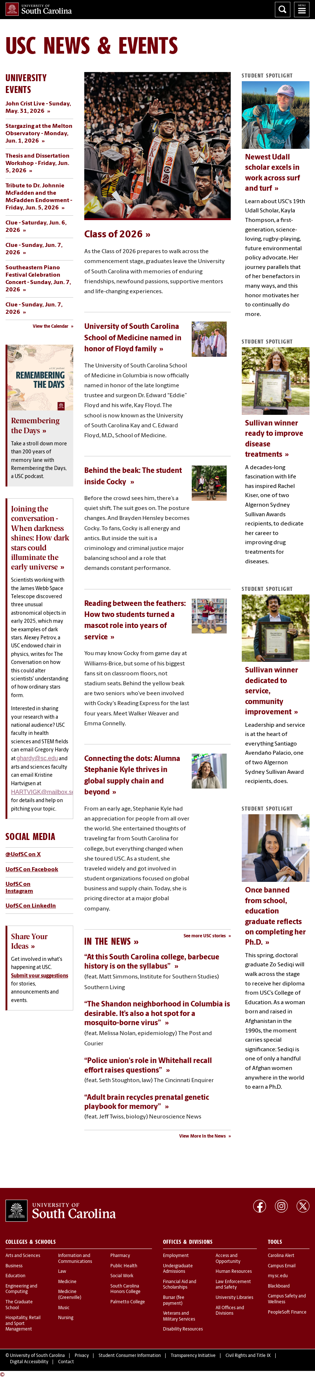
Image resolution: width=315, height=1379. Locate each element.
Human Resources (234, 1272)
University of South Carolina (37, 1356)
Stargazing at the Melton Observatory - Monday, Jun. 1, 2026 (39, 133)
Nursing (65, 1318)
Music (64, 1308)
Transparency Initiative (193, 1356)
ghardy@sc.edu (37, 758)
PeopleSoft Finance (287, 1312)
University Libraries (234, 1298)
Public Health (123, 1266)
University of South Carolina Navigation (301, 9)
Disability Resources (183, 1329)
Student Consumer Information (130, 1356)
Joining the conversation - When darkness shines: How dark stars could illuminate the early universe (40, 537)
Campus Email (281, 1266)
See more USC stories (205, 936)
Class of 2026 (113, 235)
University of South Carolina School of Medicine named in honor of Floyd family (132, 338)
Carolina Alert (281, 1256)
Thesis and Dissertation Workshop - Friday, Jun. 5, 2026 (38, 163)
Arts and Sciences (23, 1256)
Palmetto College (127, 1302)
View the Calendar (50, 326)
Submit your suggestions (39, 976)
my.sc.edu (278, 1276)
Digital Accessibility (29, 1362)
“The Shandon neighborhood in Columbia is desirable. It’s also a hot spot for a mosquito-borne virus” (157, 1014)
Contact (66, 1362)
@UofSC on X (23, 855)
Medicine (67, 1282)
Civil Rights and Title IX (248, 1356)
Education (15, 1276)
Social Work (121, 1276)
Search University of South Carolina (282, 9)
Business (14, 1266)
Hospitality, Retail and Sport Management (23, 1324)
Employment (176, 1256)
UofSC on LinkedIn (31, 906)
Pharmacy (120, 1256)
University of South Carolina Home (39, 9)
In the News (107, 941)
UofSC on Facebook (32, 870)
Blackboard (279, 1286)
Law (62, 1272)
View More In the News (202, 1136)
